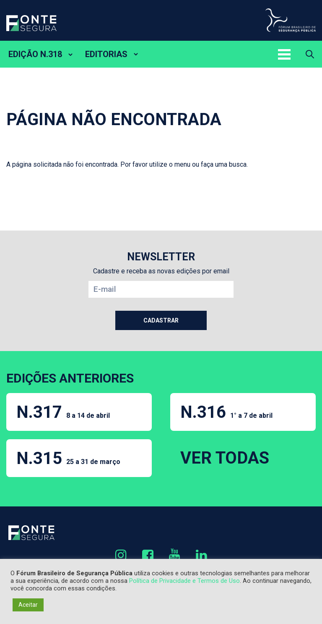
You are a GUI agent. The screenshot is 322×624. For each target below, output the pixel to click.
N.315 (68, 458)
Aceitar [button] (28, 604)
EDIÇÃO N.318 (35, 54)
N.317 (63, 412)
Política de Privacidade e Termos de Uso (184, 581)
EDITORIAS (106, 54)
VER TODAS (224, 458)
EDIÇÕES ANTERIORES (70, 378)
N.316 (226, 412)
